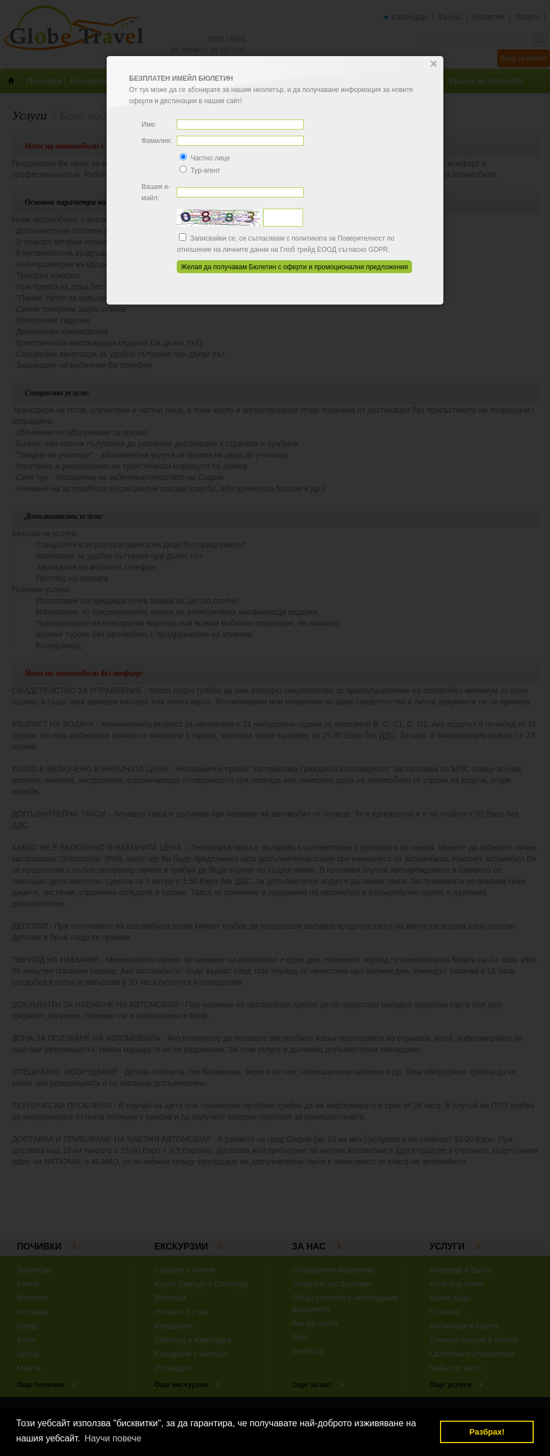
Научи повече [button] (112, 1438)
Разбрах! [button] (487, 1431)
